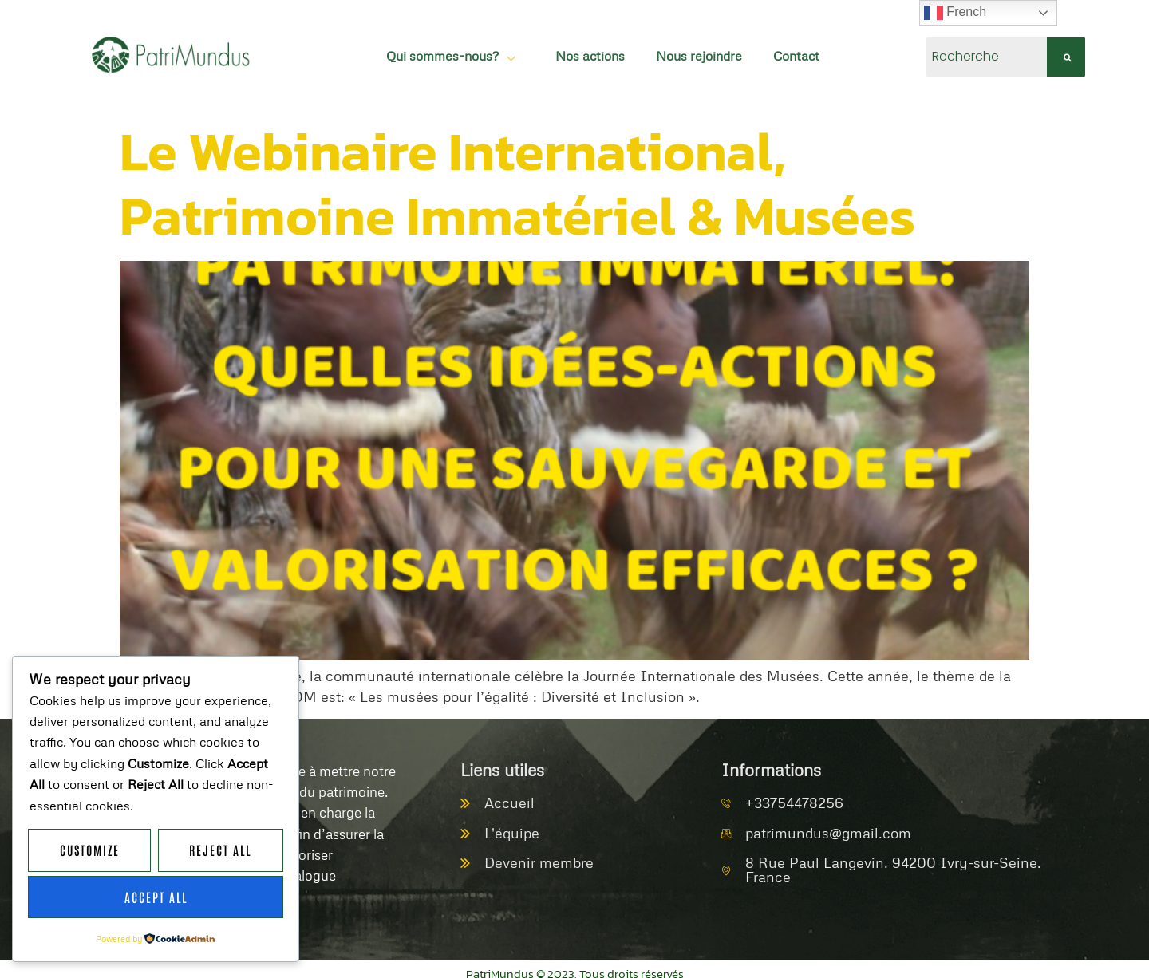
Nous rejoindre (682, 51)
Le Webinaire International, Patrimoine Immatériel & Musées (517, 171)
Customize (90, 851)
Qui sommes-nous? (435, 51)
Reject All (220, 851)
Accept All (156, 897)
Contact (780, 51)
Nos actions (572, 51)
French (955, 12)
